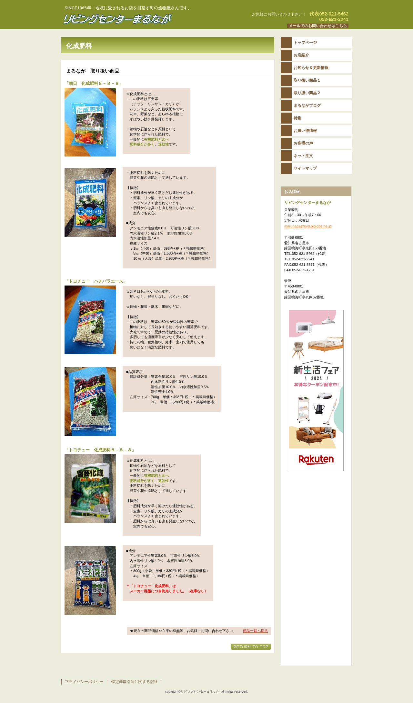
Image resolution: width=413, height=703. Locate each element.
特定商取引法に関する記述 (134, 681)
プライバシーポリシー (84, 681)
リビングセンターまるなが (142, 19)
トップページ (305, 42)
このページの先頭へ (251, 647)
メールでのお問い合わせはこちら (318, 26)
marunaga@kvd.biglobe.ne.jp (307, 226)
